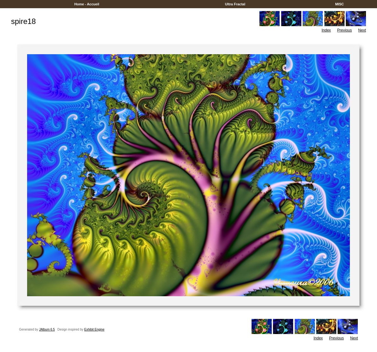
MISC (339, 4)
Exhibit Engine (94, 329)
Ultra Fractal (235, 4)
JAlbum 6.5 (47, 329)
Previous (344, 30)
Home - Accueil (86, 4)
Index (326, 30)
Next (362, 30)
